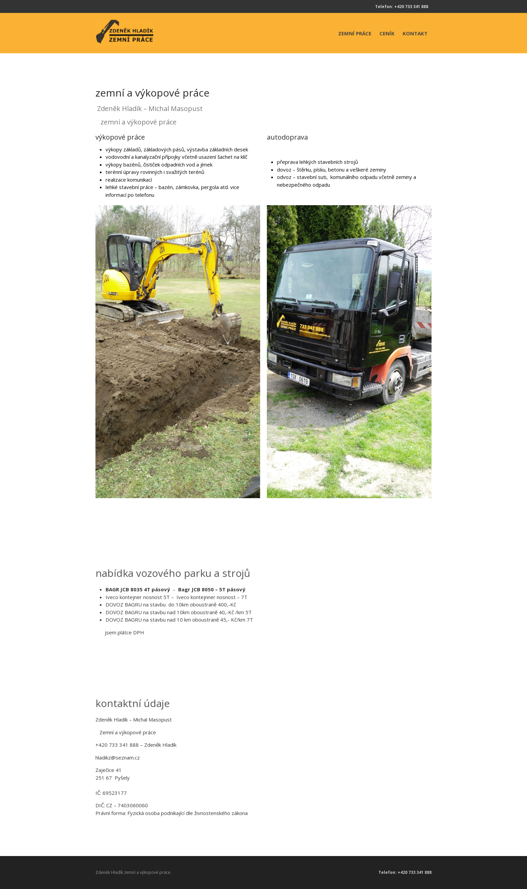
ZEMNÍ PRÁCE (354, 33)
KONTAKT (415, 33)
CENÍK (387, 33)
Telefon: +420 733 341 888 (401, 6)
